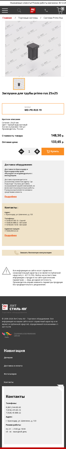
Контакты (8, 382)
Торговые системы (28, 17)
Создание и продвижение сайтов (25, 334)
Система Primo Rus (53, 17)
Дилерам (8, 357)
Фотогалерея (10, 374)
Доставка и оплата (13, 365)
